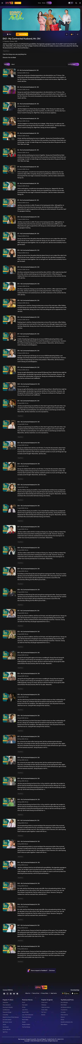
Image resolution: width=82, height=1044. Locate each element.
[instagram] (17, 993)
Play (9, 34)
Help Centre (54, 993)
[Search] (76, 3)
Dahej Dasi (5, 1002)
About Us (27, 993)
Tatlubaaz (43, 1005)
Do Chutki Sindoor (7, 1020)
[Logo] (9, 3)
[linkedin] (10, 993)
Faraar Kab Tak (6, 1029)
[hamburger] (2, 3)
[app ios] (75, 993)
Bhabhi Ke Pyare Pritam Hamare (11, 1017)
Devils (23, 1002)
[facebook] (4, 993)
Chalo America (64, 1015)
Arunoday (63, 1012)
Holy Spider (25, 1005)
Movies (43, 3)
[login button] (80, 3)
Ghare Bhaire (64, 1024)
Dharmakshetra (7, 1005)
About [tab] (13, 64)
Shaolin (24, 1022)
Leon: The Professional (27, 1015)
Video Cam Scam (45, 1007)
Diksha (62, 1020)
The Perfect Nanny (26, 1017)
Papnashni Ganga (7, 1012)
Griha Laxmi (44, 1002)
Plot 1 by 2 (43, 1012)
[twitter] (7, 993)
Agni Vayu (5, 1032)
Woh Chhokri (64, 1005)
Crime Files (5, 1015)
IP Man (23, 1007)
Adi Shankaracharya (66, 1007)
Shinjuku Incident (26, 1024)
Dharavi (63, 1017)
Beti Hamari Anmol (7, 1022)
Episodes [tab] (6, 64)
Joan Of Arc (25, 1010)
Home (39, 3)
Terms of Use (35, 993)
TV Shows (49, 3)
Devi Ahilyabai (64, 1002)
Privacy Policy (44, 993)
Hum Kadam (6, 1027)
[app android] (66, 993)
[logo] (41, 987)
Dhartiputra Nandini (8, 1007)
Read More (6, 51)
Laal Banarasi (6, 1010)
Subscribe (17, 3)
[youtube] (14, 993)
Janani (4, 1024)
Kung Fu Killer (25, 1012)
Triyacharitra (64, 1010)
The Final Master (26, 1027)
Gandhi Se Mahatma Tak (67, 1022)
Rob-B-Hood (25, 1020)
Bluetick (43, 1015)
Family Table (44, 1010)
